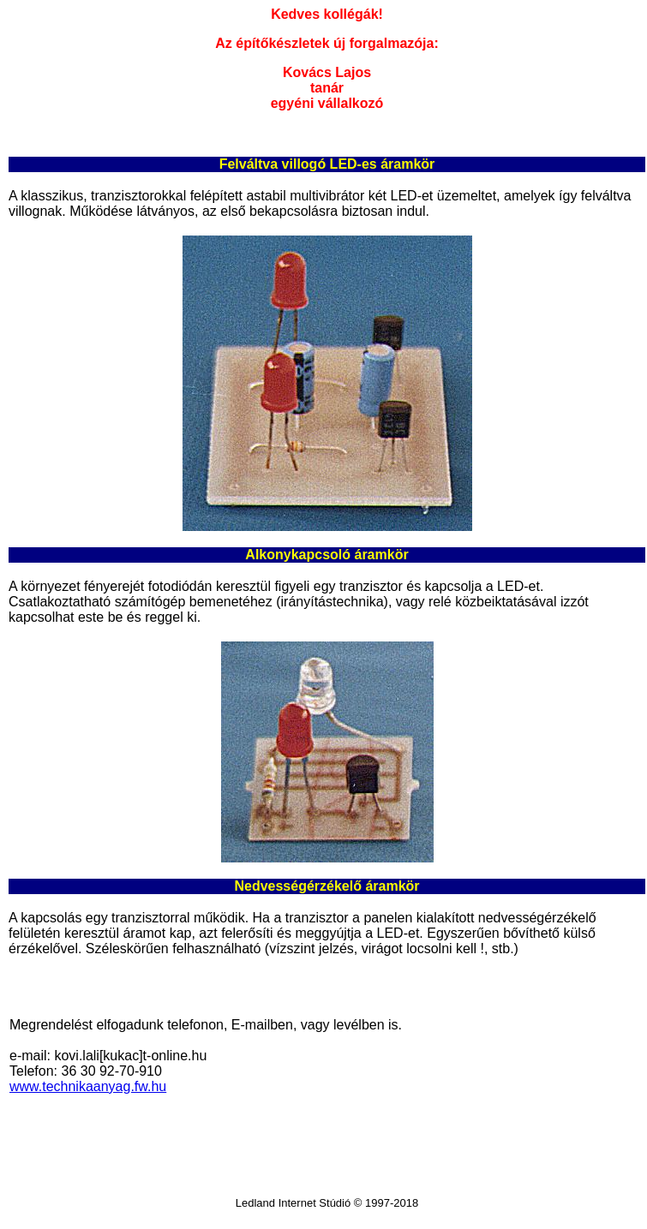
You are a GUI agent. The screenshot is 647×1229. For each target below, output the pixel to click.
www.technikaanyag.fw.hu (87, 1086)
